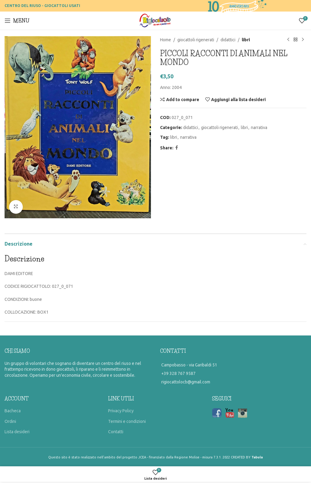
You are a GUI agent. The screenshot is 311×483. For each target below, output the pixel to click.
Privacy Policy (121, 410)
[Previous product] (288, 39)
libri (246, 39)
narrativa (259, 127)
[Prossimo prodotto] (302, 39)
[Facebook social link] (176, 148)
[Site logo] (155, 20)
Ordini (10, 421)
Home (165, 39)
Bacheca (13, 410)
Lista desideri (17, 431)
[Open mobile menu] (17, 21)
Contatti (115, 431)
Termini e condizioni (127, 421)
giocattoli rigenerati (195, 39)
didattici (227, 39)
